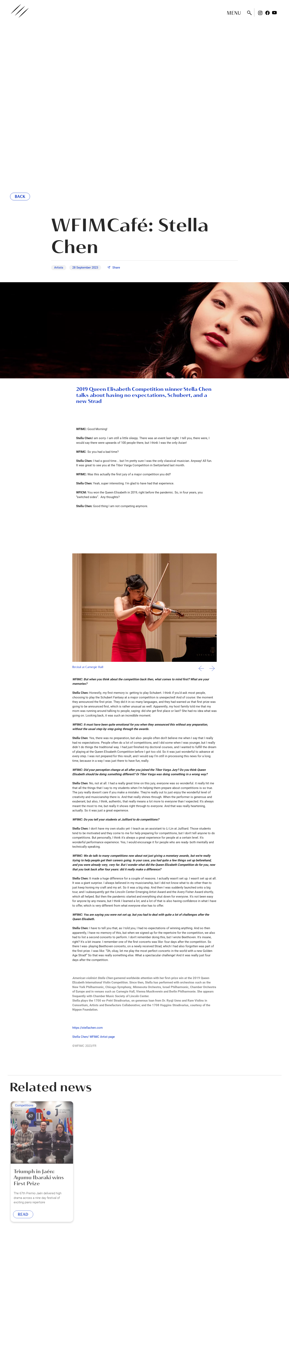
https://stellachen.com (87, 1028)
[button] (212, 670)
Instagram (260, 12)
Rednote (282, 12)
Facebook (267, 12)
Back (20, 196)
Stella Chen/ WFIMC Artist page (93, 1037)
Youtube (274, 12)
